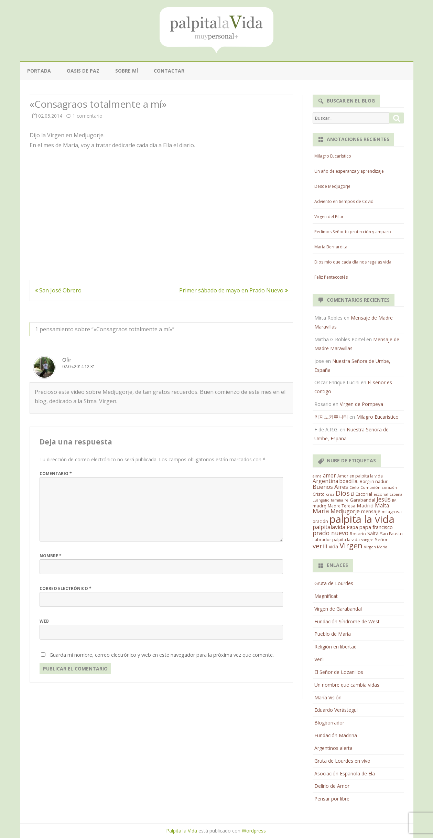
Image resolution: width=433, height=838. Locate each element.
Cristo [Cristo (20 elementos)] (319, 494)
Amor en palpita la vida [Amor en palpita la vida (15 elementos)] (360, 476)
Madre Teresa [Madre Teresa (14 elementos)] (341, 505)
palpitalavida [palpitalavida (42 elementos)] (329, 527)
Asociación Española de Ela (344, 773)
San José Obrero (58, 290)
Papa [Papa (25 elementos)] (352, 527)
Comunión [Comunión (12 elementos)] (370, 487)
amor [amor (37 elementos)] (329, 475)
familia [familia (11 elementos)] (337, 500)
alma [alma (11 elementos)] (317, 476)
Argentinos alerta (333, 748)
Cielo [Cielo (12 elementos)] (354, 487)
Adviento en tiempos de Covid (344, 201)
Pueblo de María (332, 634)
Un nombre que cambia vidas (346, 684)
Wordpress (254, 830)
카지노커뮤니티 (331, 416)
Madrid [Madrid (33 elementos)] (365, 505)
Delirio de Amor (331, 786)
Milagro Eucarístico (332, 156)
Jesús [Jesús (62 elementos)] (384, 499)
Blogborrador (329, 722)
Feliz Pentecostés (331, 277)
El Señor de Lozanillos (338, 672)
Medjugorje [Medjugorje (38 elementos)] (345, 511)
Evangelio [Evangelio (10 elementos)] (321, 500)
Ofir (67, 359)
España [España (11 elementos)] (396, 494)
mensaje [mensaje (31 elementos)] (370, 511)
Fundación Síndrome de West (347, 621)
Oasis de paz (83, 70)
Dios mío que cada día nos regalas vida (352, 262)
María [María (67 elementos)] (321, 511)
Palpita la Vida (181, 830)
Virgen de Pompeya (361, 404)
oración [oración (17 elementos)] (320, 521)
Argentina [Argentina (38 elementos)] (325, 481)
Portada (39, 70)
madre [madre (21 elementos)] (319, 506)
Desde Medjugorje (332, 186)
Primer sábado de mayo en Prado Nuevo (233, 290)
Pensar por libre (331, 798)
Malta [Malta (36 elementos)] (382, 505)
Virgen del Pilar (329, 216)
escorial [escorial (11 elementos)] (381, 494)
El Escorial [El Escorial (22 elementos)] (361, 494)
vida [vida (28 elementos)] (333, 546)
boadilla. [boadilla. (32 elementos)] (348, 480)
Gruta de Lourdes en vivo (342, 761)
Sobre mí (126, 70)
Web (44, 621)
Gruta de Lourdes (333, 583)
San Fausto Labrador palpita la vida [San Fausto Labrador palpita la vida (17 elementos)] (358, 536)
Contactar (169, 70)
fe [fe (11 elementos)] (346, 500)
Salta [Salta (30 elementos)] (373, 533)
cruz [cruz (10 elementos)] (330, 494)
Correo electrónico (65, 588)
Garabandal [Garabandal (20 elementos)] (362, 500)
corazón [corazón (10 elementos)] (389, 487)
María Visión (328, 697)
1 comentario (87, 115)
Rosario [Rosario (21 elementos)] (358, 533)
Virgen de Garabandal (338, 608)
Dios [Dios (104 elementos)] (342, 493)
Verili (319, 659)
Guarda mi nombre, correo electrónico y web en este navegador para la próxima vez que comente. (162, 655)
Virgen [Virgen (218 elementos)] (350, 545)
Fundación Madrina (335, 735)
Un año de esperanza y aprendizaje (349, 171)
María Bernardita (330, 247)
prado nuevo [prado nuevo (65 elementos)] (330, 533)
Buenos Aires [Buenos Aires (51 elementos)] (330, 487)
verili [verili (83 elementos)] (320, 545)
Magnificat (326, 596)
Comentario (56, 473)
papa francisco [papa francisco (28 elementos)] (376, 527)
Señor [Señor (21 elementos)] (381, 539)
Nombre (51, 556)
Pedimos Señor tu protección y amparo (352, 232)
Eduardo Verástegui (336, 710)
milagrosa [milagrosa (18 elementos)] (392, 511)
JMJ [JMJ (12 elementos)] (395, 500)
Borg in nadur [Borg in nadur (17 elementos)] (374, 481)
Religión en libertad (335, 646)
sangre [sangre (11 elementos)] (367, 539)
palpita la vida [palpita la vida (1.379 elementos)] (361, 519)
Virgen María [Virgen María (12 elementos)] (375, 546)
